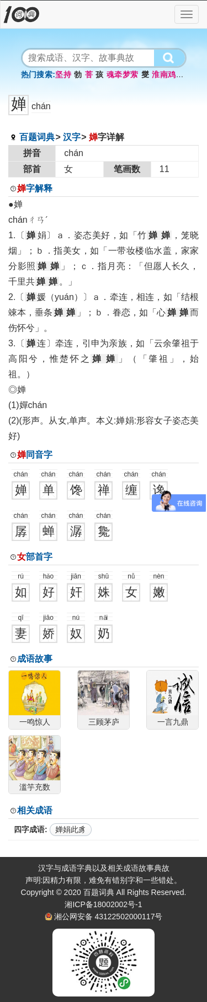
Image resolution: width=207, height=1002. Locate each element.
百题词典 (37, 137)
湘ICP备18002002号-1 (103, 904)
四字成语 (29, 829)
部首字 (34, 556)
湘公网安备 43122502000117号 (108, 916)
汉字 (72, 137)
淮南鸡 (164, 74)
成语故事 (34, 658)
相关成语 (34, 810)
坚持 (63, 74)
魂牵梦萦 (123, 74)
